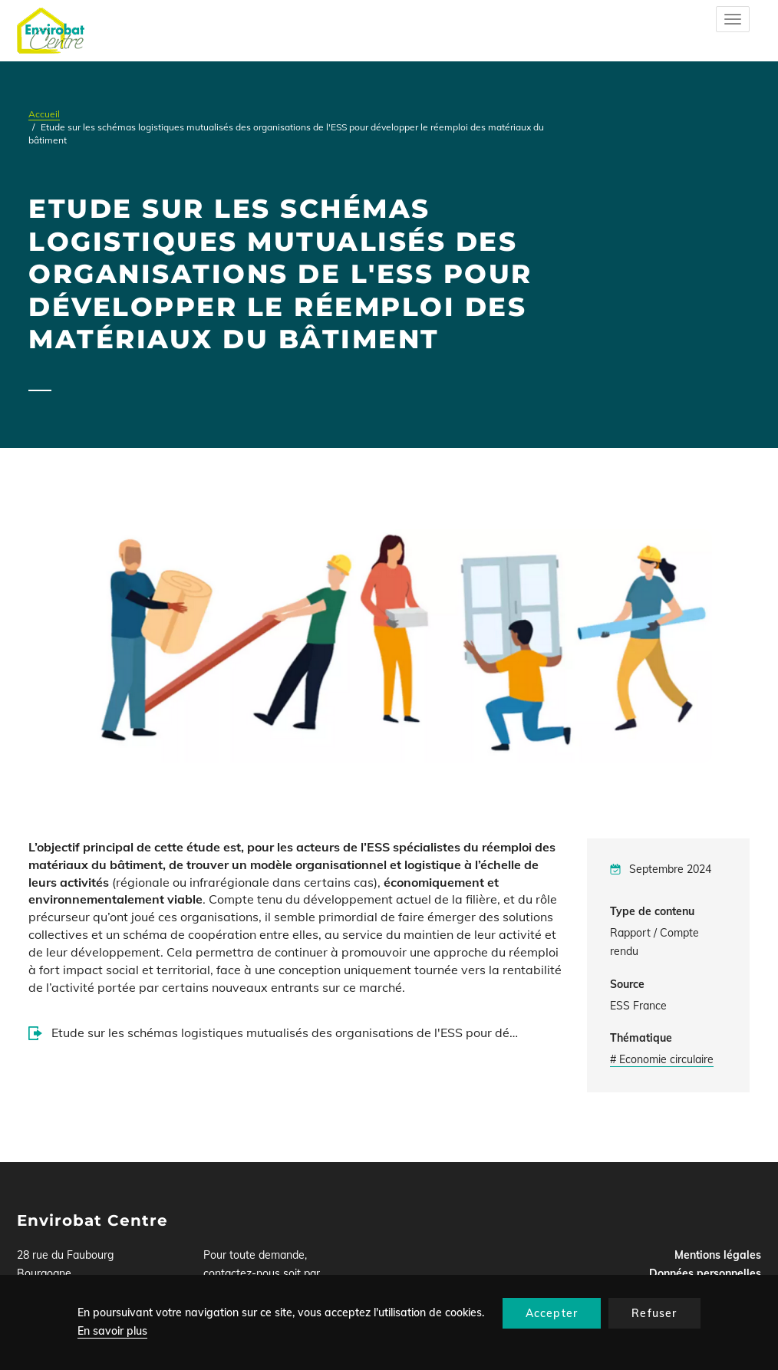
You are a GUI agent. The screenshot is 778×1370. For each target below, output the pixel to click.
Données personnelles (705, 1273)
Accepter (552, 1313)
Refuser (654, 1313)
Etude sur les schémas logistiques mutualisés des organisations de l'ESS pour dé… (284, 1032)
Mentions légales (717, 1255)
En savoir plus (112, 1331)
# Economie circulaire (662, 1059)
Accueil (44, 114)
